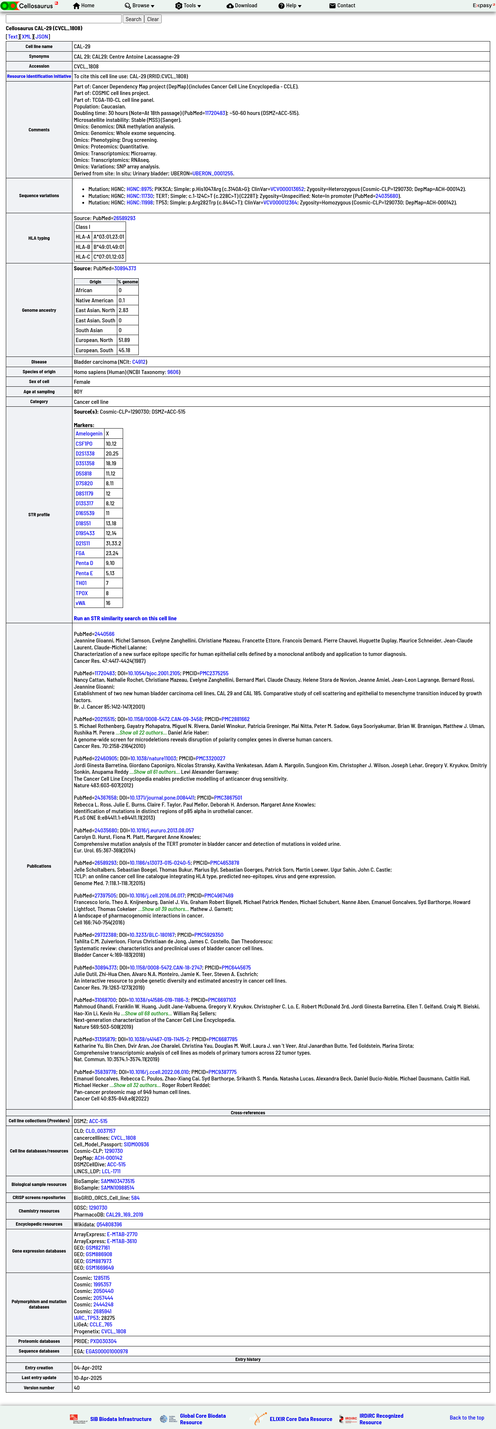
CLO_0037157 (100, 1130)
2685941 (102, 1310)
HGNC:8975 (139, 188)
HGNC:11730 (140, 195)
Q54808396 (109, 1224)
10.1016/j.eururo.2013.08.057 (162, 830)
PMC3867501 (228, 797)
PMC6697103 (222, 999)
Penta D (84, 562)
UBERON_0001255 (212, 173)
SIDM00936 (136, 1144)
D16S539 (85, 512)
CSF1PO (84, 443)
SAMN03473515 (118, 1180)
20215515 (105, 718)
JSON (42, 36)
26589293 (124, 217)
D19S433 (85, 532)
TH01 (81, 582)
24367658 (106, 797)
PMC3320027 (210, 758)
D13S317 (84, 502)
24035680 (386, 195)
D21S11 (83, 543)
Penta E (84, 572)
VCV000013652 (287, 188)
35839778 (105, 1071)
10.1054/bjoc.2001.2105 (154, 672)
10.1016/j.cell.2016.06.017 (157, 895)
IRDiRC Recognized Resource (382, 1418)
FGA (80, 552)
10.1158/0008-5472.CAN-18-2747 (166, 967)
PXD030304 (103, 1340)
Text (13, 36)
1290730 (114, 1150)
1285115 (101, 1277)
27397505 (106, 895)
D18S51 (83, 523)
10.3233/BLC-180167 (152, 934)
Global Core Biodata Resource (203, 1418)
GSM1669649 (100, 1267)
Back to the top (467, 1417)
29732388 (106, 934)
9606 (173, 371)
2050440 (103, 1290)
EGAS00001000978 (107, 1351)
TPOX (82, 592)
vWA (81, 602)
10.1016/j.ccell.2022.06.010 (159, 1071)
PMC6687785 (223, 1038)
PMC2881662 (236, 718)
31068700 (105, 999)
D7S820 (84, 482)
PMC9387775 (222, 1071)
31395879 (105, 1038)
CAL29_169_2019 (124, 1214)
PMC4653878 (224, 862)
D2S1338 (85, 453)
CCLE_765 (101, 1324)
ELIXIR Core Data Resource (301, 1418)
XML (26, 36)
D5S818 (84, 473)
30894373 (125, 267)
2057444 (103, 1297)
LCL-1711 (111, 1170)
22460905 (106, 758)
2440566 (105, 633)
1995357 (102, 1284)
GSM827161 (98, 1247)
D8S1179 (85, 493)
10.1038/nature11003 (153, 758)
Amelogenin (89, 433)
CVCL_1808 (123, 1137)
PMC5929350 (209, 934)
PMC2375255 (214, 672)
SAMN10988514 (117, 1187)
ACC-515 (98, 1120)
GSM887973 (99, 1260)
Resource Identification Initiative (39, 76)
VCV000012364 (280, 202)
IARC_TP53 (86, 1317)
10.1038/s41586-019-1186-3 (158, 999)
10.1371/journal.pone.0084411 (162, 797)
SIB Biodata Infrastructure (120, 1418)
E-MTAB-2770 (122, 1233)
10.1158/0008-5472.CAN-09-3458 (165, 718)
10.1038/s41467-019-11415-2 (158, 1038)
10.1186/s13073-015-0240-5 (160, 862)
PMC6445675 (236, 967)
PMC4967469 (218, 895)
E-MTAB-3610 (122, 1240)
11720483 (215, 112)
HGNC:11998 (140, 202)
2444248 (103, 1304)
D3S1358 (85, 462)
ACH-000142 (108, 1157)
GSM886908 (99, 1253)
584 (135, 1197)
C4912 (138, 361)
